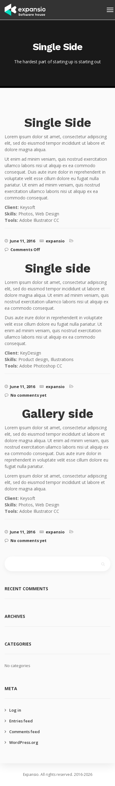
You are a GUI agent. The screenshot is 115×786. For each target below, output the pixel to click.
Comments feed (24, 731)
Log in (15, 710)
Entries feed (21, 721)
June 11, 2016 (22, 241)
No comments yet (28, 395)
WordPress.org (23, 742)
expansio (55, 241)
